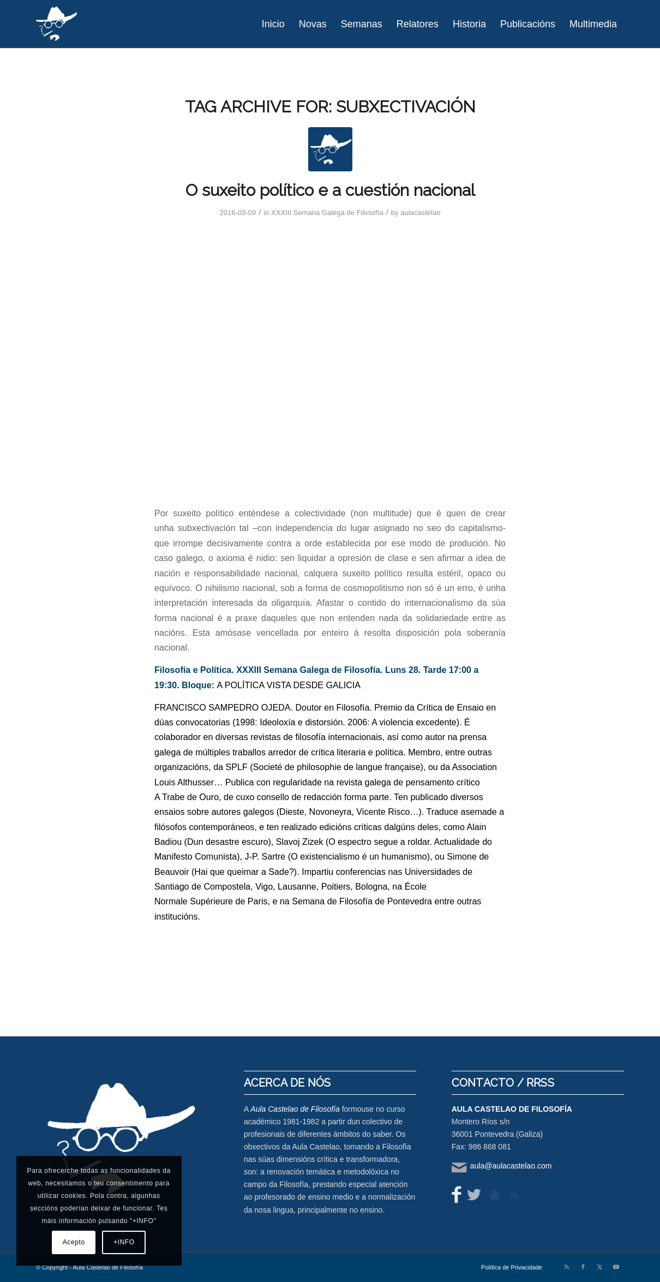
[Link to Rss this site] (567, 1267)
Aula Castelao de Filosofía (294, 1109)
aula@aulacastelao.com (511, 1165)
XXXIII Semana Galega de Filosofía (327, 212)
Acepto (74, 1242)
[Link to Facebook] (583, 1267)
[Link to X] (599, 1267)
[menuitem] (273, 24)
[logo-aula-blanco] (57, 24)
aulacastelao (420, 212)
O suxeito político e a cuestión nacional (330, 190)
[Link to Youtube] (616, 1267)
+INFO (124, 1242)
